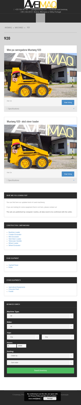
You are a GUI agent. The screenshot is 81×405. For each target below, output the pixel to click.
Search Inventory (40, 370)
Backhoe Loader (14, 232)
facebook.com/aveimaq (58, 9)
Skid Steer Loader (15, 239)
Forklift (11, 291)
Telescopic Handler (15, 241)
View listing (68, 102)
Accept (49, 398)
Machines (19, 27)
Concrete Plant (14, 289)
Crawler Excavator (15, 234)
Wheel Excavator (14, 245)
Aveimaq (8, 27)
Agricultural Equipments (17, 287)
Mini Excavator (14, 237)
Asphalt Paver (13, 265)
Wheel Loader (13, 243)
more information (34, 398)
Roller (11, 267)
